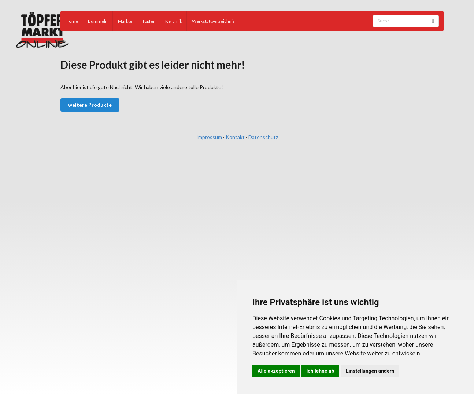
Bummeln (98, 21)
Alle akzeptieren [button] (276, 371)
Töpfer (148, 21)
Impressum (209, 137)
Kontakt (235, 137)
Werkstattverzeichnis (213, 21)
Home (72, 21)
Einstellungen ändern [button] (370, 371)
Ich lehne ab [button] (320, 371)
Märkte (125, 21)
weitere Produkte (90, 105)
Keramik (173, 21)
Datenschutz (263, 137)
